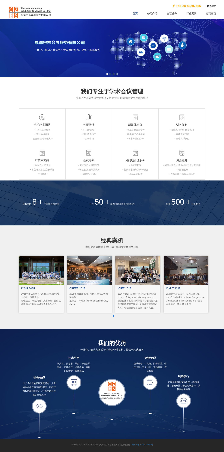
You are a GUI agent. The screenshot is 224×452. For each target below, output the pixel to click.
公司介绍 (152, 13)
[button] (107, 74)
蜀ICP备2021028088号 (142, 444)
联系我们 (211, 6)
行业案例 (191, 13)
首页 (135, 13)
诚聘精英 (211, 13)
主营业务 (172, 13)
